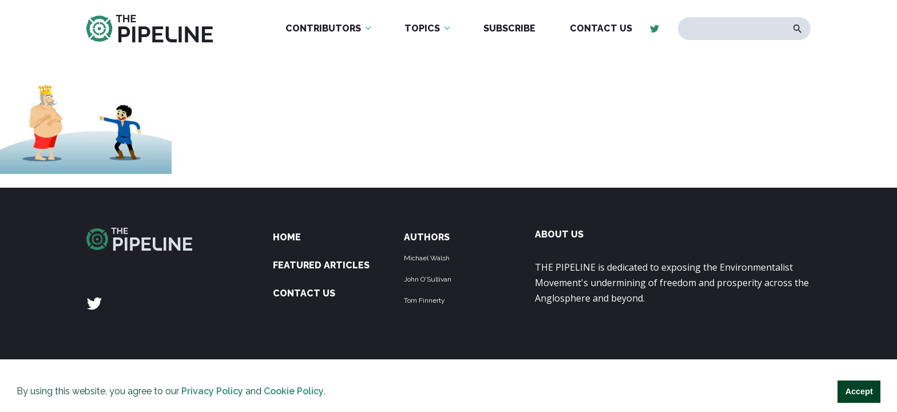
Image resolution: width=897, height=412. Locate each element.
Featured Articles (321, 265)
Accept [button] (859, 391)
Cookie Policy (294, 391)
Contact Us (601, 28)
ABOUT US (559, 234)
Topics (422, 28)
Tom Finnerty (424, 300)
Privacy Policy (212, 391)
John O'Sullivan (427, 279)
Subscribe (509, 28)
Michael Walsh (427, 258)
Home (287, 237)
